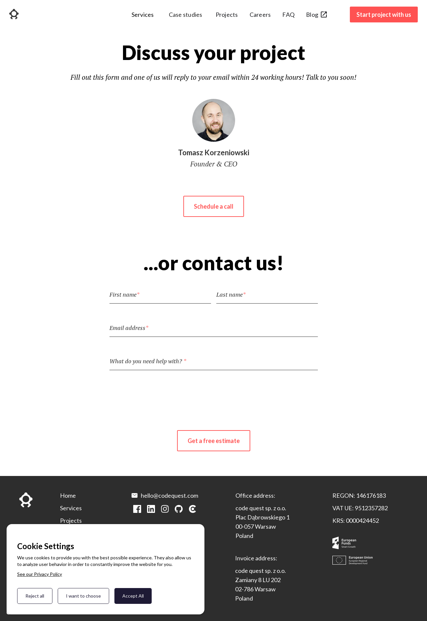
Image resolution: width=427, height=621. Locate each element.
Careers (260, 14)
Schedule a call (213, 206)
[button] (143, 17)
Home (68, 495)
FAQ (288, 14)
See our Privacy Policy (39, 574)
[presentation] (214, 395)
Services (71, 508)
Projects (227, 14)
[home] (14, 15)
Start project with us (383, 14)
